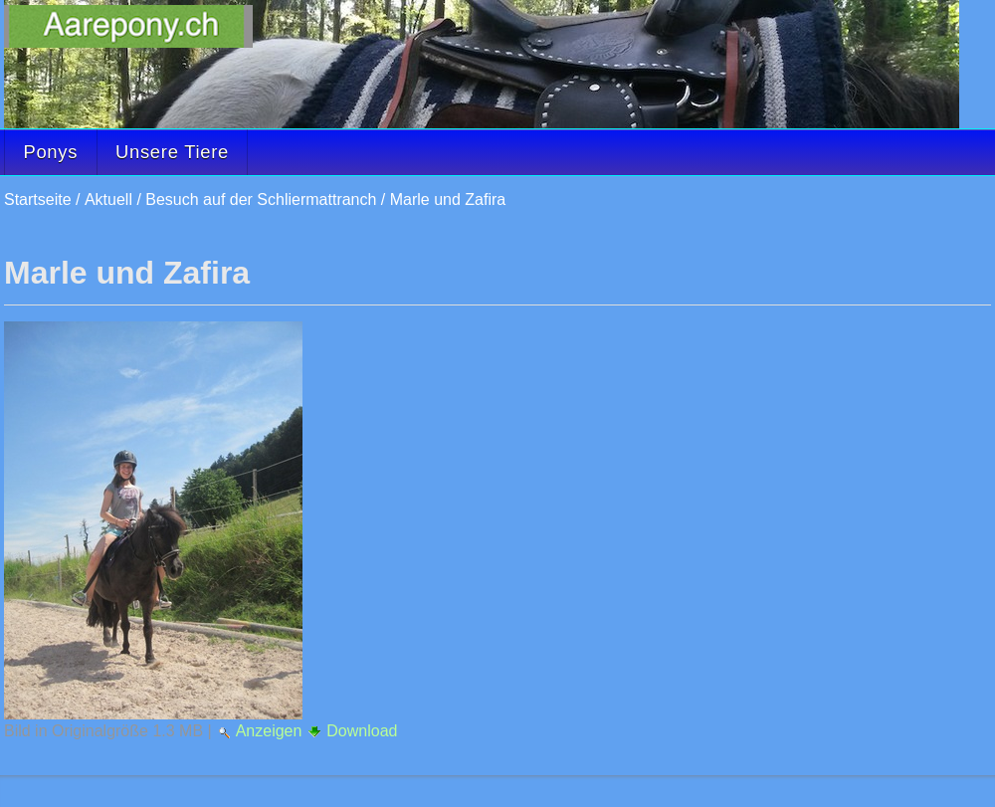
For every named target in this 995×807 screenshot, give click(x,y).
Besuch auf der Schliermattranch (260, 199)
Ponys (50, 151)
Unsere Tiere (172, 151)
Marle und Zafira (448, 199)
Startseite (38, 199)
